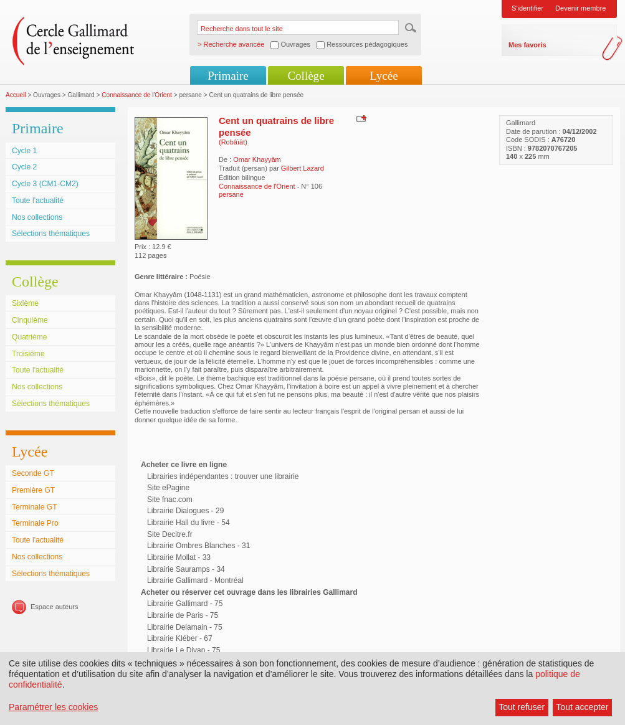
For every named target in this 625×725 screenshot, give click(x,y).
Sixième (25, 303)
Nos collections (37, 217)
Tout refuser (522, 707)
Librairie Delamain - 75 (184, 627)
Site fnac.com (170, 499)
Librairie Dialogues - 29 (185, 510)
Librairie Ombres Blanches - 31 (198, 545)
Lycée (384, 75)
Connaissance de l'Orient (137, 95)
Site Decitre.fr (170, 534)
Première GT (33, 490)
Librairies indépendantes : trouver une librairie (222, 476)
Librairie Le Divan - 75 (183, 650)
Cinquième (30, 320)
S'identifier (527, 8)
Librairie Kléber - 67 (179, 638)
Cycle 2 (24, 167)
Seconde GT (33, 473)
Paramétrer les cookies (53, 707)
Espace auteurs (54, 606)
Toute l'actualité (38, 200)
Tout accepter (582, 707)
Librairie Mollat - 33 (179, 557)
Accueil (16, 95)
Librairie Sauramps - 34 (186, 569)
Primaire (228, 75)
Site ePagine (168, 487)
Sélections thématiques (51, 233)
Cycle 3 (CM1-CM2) (45, 183)
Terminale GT (34, 507)
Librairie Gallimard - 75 (184, 603)
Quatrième (29, 337)
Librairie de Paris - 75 (182, 615)
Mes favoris (527, 45)
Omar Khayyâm (256, 159)
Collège (305, 75)
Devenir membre (580, 8)
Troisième (28, 353)
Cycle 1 (24, 150)
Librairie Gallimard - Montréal (195, 580)
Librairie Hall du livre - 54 (188, 522)
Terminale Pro (35, 523)
